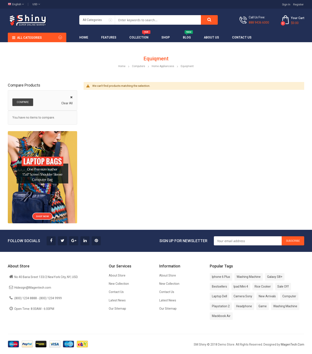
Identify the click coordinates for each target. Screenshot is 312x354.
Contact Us (116, 292)
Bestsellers (219, 286)
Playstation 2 (221, 306)
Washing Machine (249, 276)
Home (122, 66)
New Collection (119, 283)
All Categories (29, 37)
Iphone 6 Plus (221, 276)
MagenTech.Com (292, 344)
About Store (117, 275)
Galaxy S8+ (274, 276)
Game (262, 306)
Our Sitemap (117, 308)
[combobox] (158, 20)
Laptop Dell (219, 296)
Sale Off (283, 286)
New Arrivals (267, 296)
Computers (139, 66)
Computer (289, 296)
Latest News (117, 300)
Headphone (244, 306)
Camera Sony (243, 296)
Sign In (286, 4)
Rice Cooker (263, 286)
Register (298, 4)
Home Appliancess (163, 66)
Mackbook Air (221, 316)
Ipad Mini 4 (241, 286)
